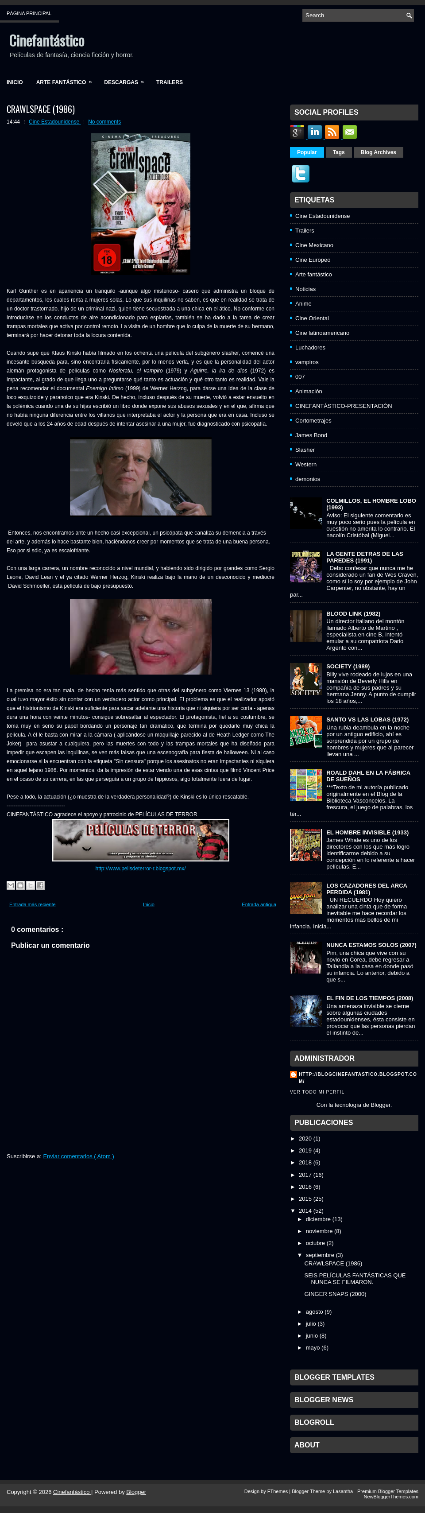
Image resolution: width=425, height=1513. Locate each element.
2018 (305, 1162)
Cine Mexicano (314, 245)
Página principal (29, 13)
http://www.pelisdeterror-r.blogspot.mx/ (140, 868)
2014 (305, 1210)
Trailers (169, 82)
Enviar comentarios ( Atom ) (78, 1156)
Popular (307, 152)
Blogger (380, 1105)
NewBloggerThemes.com (391, 1496)
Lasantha (343, 1491)
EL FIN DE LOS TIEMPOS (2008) (369, 998)
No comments (104, 122)
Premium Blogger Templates (387, 1491)
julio (311, 1323)
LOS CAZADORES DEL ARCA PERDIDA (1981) (366, 889)
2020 (305, 1138)
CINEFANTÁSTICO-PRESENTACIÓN (343, 406)
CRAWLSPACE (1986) (41, 109)
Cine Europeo (313, 259)
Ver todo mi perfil (317, 1092)
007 (300, 376)
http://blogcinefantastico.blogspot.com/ (358, 1078)
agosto (314, 1311)
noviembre (319, 1231)
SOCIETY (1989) (348, 666)
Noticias (305, 289)
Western (306, 464)
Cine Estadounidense (55, 122)
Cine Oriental (312, 318)
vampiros (307, 362)
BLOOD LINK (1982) (353, 613)
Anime (303, 303)
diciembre (318, 1219)
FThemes (278, 1491)
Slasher (305, 449)
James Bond (311, 435)
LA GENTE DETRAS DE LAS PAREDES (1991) (364, 557)
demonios (307, 479)
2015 (305, 1198)
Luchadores (310, 347)
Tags (339, 152)
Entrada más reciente (32, 904)
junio (312, 1335)
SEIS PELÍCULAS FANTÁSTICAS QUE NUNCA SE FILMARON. (355, 1278)
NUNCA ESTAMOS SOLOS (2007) (371, 945)
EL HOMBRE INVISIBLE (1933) (367, 832)
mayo (313, 1347)
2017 (305, 1175)
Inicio (15, 82)
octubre (315, 1243)
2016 (305, 1186)
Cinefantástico (46, 40)
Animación (308, 391)
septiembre (320, 1255)
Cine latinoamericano (322, 333)
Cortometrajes (313, 420)
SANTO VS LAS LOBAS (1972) (367, 719)
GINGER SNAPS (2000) (335, 1294)
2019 (305, 1150)
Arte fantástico (67, 79)
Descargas (127, 79)
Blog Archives (378, 152)
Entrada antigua (259, 904)
